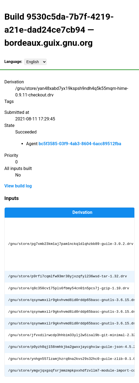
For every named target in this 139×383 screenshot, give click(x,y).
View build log (18, 186)
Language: (13, 61)
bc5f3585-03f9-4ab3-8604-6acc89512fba (80, 143)
